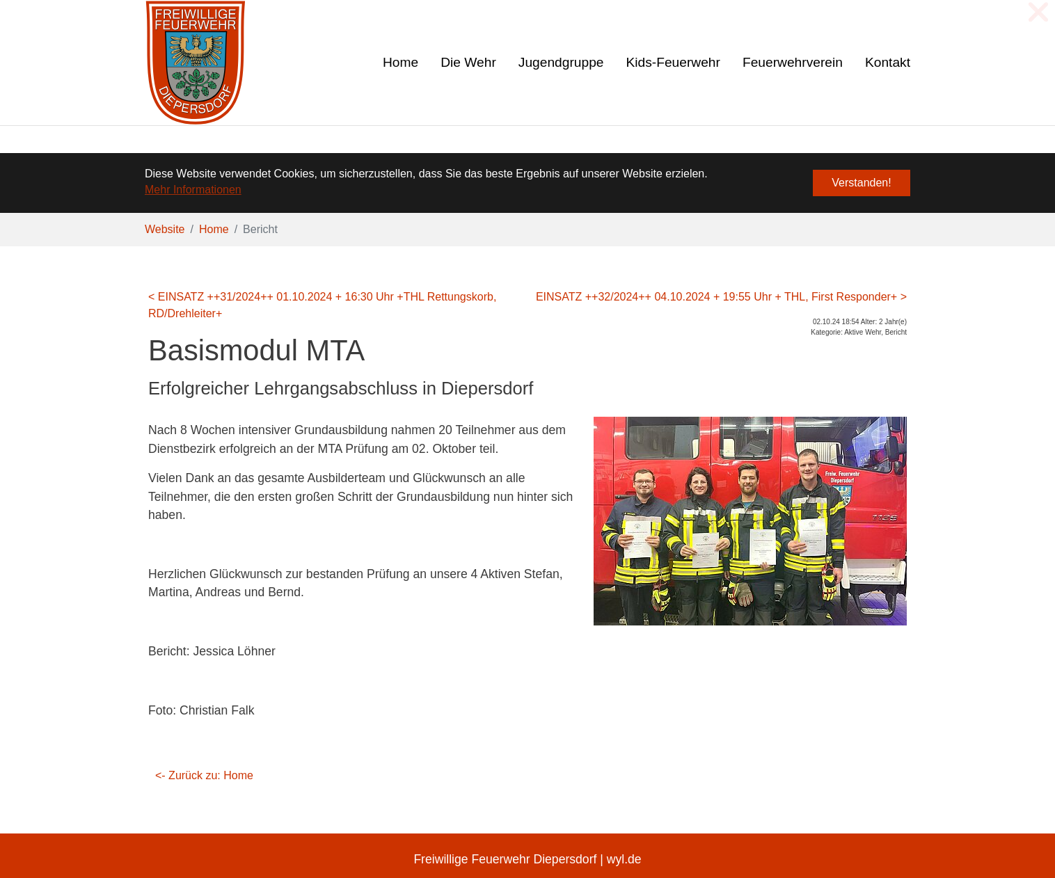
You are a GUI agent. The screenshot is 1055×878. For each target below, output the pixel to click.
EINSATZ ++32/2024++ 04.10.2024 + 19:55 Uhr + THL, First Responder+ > (721, 297)
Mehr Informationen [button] (193, 189)
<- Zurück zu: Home (204, 775)
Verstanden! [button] (861, 183)
